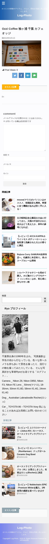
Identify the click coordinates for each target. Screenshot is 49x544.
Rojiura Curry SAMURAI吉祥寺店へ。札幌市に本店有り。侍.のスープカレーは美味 (32, 257)
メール (7, 164)
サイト (6, 173)
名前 (6, 155)
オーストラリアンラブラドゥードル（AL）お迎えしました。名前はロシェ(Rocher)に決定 (32, 469)
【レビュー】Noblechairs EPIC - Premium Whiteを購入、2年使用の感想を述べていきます (32, 488)
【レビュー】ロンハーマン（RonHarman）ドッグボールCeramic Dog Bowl (31, 451)
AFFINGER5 (24, 540)
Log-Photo (24, 15)
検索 (4, 296)
